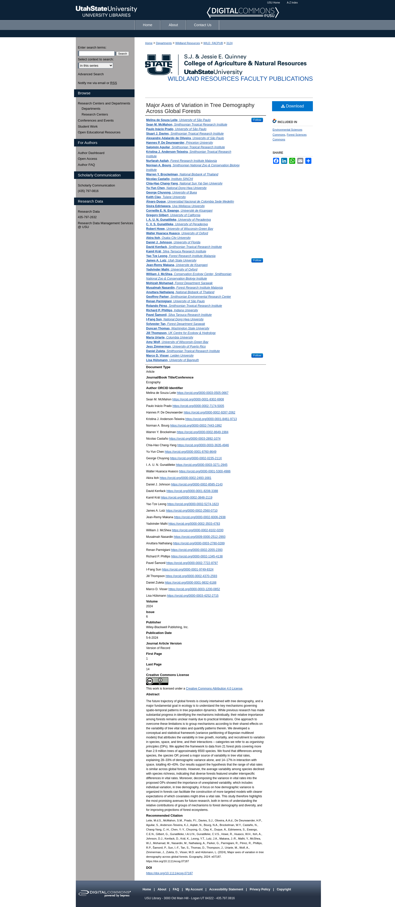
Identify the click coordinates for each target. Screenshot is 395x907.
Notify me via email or (97, 83)
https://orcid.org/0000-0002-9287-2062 (209, 412)
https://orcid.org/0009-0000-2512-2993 (199, 537)
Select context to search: (96, 59)
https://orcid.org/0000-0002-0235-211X (196, 458)
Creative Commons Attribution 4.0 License (214, 688)
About (162, 889)
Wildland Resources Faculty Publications (240, 78)
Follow (257, 119)
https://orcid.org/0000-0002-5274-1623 (193, 504)
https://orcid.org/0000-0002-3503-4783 (194, 523)
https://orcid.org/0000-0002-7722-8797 (192, 563)
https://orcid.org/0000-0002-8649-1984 (202, 432)
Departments (164, 43)
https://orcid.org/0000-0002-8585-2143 (197, 484)
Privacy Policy (260, 889)
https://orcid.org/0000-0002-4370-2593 (191, 576)
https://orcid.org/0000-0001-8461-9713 (211, 419)
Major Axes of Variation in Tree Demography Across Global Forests (200, 108)
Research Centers (95, 114)
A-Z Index (292, 2)
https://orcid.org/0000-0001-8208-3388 (192, 491)
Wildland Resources (187, 43)
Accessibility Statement (226, 889)
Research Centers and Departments (104, 103)
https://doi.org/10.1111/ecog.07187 (169, 873)
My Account (195, 889)
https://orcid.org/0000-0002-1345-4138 (197, 556)
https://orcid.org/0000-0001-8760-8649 (190, 452)
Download (292, 106)
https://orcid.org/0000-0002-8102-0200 (197, 530)
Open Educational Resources (99, 132)
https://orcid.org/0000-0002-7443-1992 (196, 425)
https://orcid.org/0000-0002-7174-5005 (198, 406)
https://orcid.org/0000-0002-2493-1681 (185, 478)
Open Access (87, 159)
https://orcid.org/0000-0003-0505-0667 (202, 393)
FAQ (176, 889)
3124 (229, 43)
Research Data (89, 211)
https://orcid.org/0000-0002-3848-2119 (186, 497)
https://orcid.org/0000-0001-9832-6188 (190, 582)
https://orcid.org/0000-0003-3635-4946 (203, 445)
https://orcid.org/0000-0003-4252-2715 (193, 595)
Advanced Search (91, 74)
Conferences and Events (96, 120)
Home (148, 43)
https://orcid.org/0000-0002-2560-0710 (192, 510)
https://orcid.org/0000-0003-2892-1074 (195, 438)
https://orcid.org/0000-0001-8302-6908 (198, 399)
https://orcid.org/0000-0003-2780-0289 (199, 543)
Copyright (284, 889)
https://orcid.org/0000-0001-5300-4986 (205, 471)
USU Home (273, 2)
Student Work (88, 126)
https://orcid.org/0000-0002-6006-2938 (200, 517)
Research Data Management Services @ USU (105, 225)
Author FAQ (86, 165)
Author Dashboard (91, 153)
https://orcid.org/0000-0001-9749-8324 (188, 569)
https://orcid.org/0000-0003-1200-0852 (194, 589)
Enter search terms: (92, 47)
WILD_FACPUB (213, 43)
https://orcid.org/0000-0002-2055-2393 (197, 550)
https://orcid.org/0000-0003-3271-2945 (201, 465)
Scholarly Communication (96, 185)
